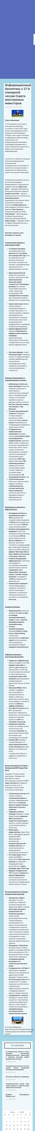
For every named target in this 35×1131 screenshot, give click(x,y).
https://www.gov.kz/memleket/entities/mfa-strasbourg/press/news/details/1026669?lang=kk (19, 1032)
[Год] (22, 1112)
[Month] (15, 1112)
